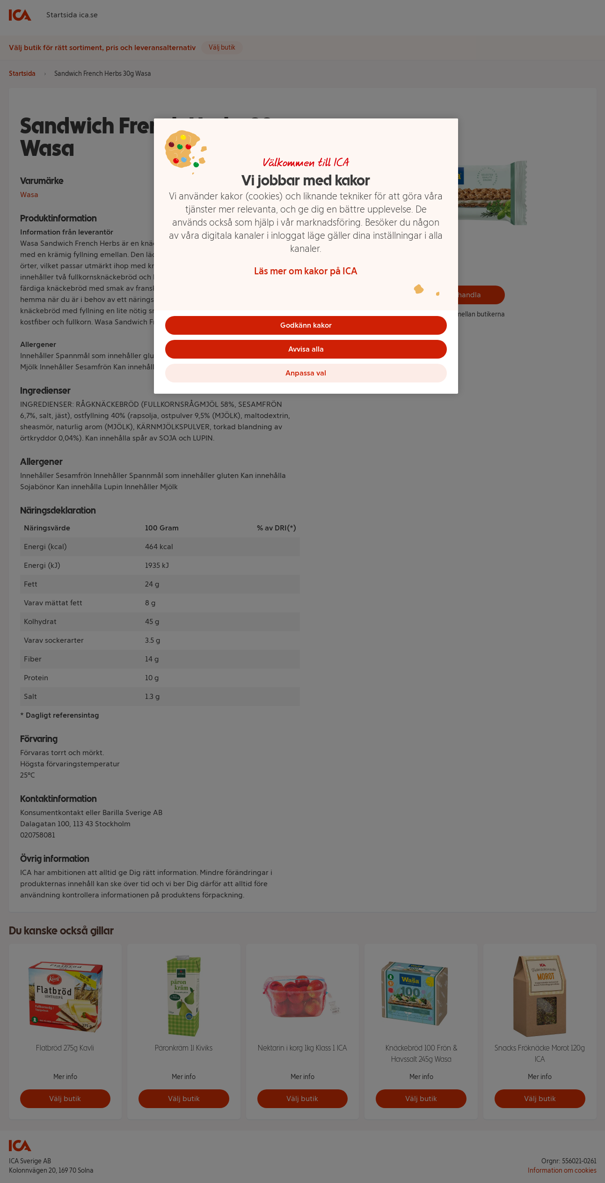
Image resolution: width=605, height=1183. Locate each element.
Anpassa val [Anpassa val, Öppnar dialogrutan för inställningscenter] (305, 377)
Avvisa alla (306, 351)
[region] (306, 259)
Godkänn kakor (306, 325)
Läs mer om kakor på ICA (305, 271)
